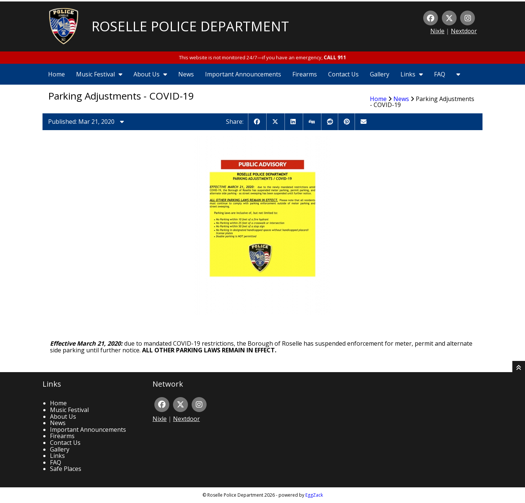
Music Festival (99, 74)
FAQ (439, 74)
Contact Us (343, 74)
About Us (150, 74)
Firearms (304, 74)
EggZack (314, 495)
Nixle (437, 31)
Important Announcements (243, 74)
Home (56, 74)
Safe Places (65, 469)
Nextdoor (464, 31)
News (186, 74)
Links (411, 74)
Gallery (379, 74)
